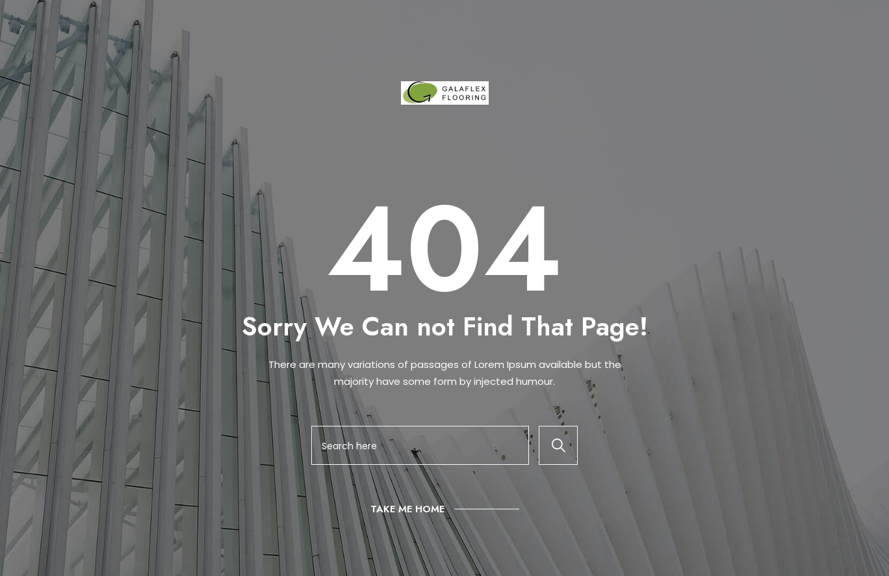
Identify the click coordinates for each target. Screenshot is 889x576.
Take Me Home (407, 509)
